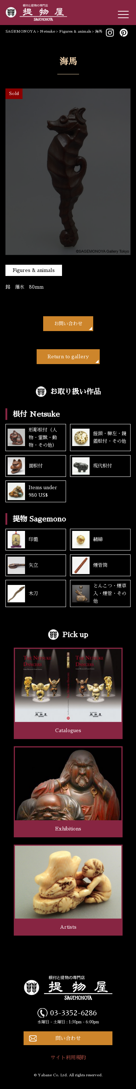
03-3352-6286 (73, 1012)
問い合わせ (68, 1038)
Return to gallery (68, 356)
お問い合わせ (68, 323)
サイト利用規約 (68, 1057)
